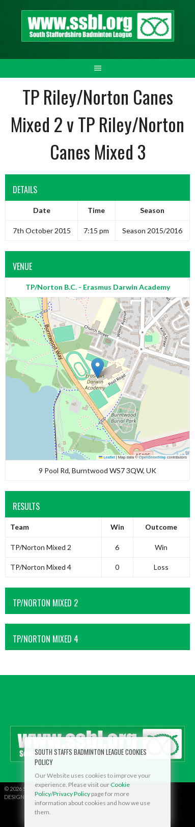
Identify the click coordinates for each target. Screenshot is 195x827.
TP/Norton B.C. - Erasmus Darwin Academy (97, 287)
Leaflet (107, 457)
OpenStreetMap (152, 457)
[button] (97, 368)
